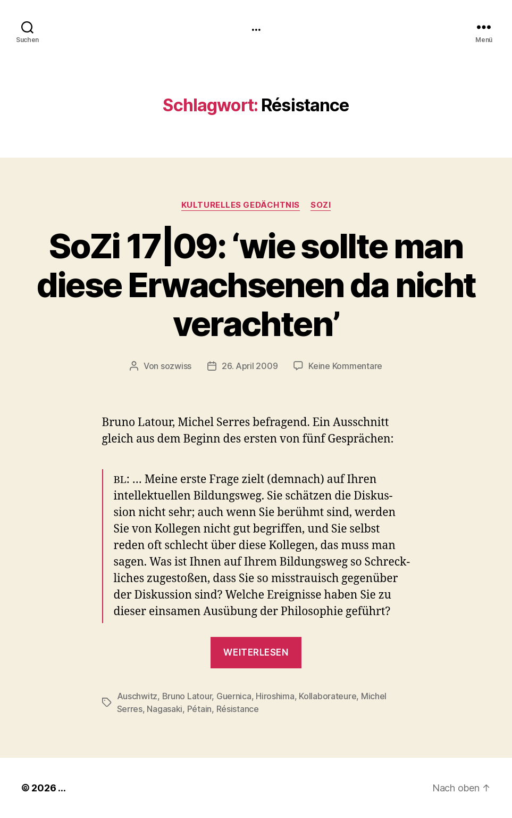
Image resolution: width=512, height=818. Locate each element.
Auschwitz (137, 696)
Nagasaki (164, 709)
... (256, 26)
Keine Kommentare (345, 366)
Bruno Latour (187, 696)
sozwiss (176, 366)
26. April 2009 (250, 366)
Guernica (233, 696)
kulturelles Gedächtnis (240, 205)
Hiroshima (275, 696)
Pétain (199, 709)
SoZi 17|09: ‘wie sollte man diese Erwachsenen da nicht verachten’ (256, 284)
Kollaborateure (327, 696)
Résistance (237, 709)
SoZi (320, 205)
